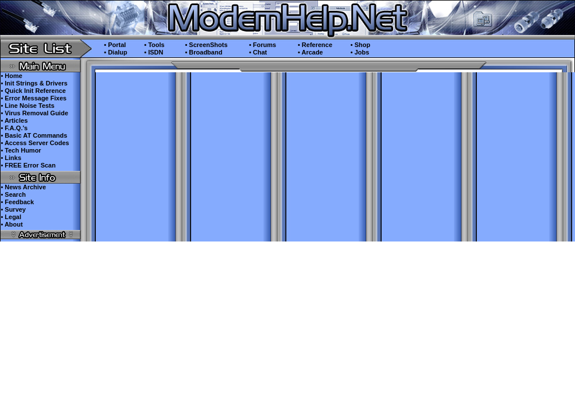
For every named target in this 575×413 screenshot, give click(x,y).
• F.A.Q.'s (14, 127)
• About (11, 224)
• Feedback (17, 201)
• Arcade (310, 52)
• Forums (262, 44)
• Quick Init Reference (33, 90)
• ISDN (153, 52)
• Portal (115, 44)
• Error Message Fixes (34, 98)
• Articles (14, 120)
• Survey (13, 209)
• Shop (360, 44)
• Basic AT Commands (34, 135)
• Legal (11, 216)
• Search (13, 194)
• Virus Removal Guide (34, 113)
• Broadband (203, 52)
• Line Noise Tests (28, 105)
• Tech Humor (21, 150)
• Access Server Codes (35, 142)
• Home (11, 75)
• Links (11, 157)
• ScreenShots (206, 44)
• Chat (258, 52)
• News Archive (23, 187)
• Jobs (360, 52)
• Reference (315, 44)
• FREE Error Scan (28, 165)
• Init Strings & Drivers (34, 83)
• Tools (154, 44)
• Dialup (115, 52)
